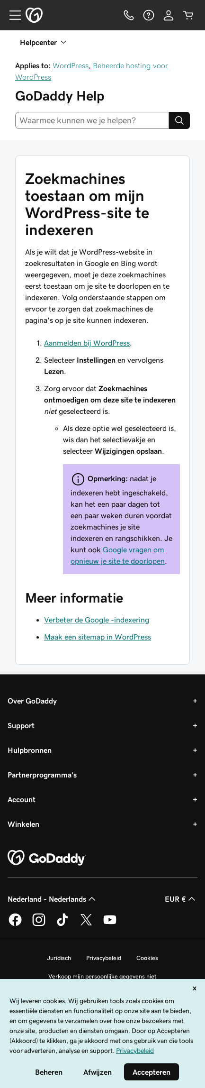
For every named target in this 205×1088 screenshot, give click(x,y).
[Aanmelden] (169, 15)
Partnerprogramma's (42, 774)
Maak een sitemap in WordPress (97, 636)
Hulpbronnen (30, 750)
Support (21, 725)
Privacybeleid (103, 958)
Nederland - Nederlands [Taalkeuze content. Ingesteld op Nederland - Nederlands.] (53, 899)
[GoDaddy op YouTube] (109, 924)
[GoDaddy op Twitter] (86, 924)
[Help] (149, 15)
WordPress (71, 65)
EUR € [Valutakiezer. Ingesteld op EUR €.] (181, 899)
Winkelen (23, 824)
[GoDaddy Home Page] (47, 858)
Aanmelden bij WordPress (87, 343)
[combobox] (92, 120)
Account (22, 799)
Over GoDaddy (32, 700)
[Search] (179, 120)
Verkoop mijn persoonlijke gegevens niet (102, 976)
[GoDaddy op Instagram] (38, 924)
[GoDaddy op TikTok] (62, 924)
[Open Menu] (11, 15)
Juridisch (59, 958)
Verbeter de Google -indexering (96, 619)
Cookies (147, 958)
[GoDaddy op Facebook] (15, 924)
